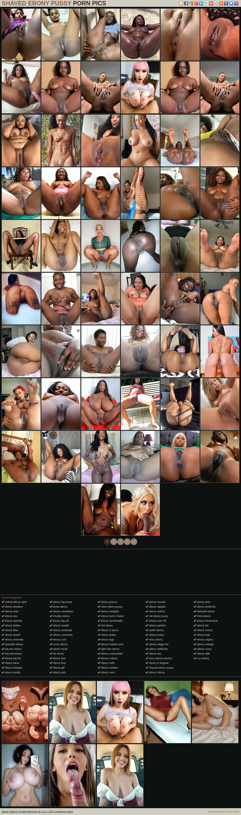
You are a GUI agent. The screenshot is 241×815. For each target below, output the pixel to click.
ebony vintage (204, 644)
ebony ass (9, 616)
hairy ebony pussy (110, 606)
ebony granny (107, 602)
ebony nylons (155, 611)
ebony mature (107, 658)
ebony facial (58, 649)
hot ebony (105, 625)
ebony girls (58, 672)
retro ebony (154, 639)
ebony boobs (11, 672)
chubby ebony (60, 616)
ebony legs (106, 639)
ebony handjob (108, 611)
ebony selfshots (157, 649)
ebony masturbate (110, 653)
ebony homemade (110, 620)
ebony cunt (58, 639)
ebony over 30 (156, 620)
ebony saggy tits (157, 644)
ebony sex (153, 653)
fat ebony (57, 653)
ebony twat (202, 634)
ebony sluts (202, 602)
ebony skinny (155, 672)
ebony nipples (156, 606)
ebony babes (11, 625)
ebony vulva (202, 649)
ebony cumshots (61, 634)
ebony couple (59, 625)
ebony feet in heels (111, 616)
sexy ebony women (159, 658)
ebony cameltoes (61, 611)
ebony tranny (203, 630)
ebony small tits (205, 606)
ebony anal (10, 611)
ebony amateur (12, 606)
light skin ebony (109, 649)
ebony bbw (10, 630)
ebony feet (58, 658)
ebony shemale (12, 639)
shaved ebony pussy (159, 667)
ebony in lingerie (157, 663)
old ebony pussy (157, 616)
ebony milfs (106, 663)
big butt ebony (12, 653)
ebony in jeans (108, 630)
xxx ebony (201, 658)
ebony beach (11, 634)
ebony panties (156, 625)
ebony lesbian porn (111, 644)
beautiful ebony (12, 644)
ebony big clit (59, 620)
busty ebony (59, 606)
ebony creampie (61, 630)
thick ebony (202, 616)
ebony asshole (12, 620)
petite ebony (155, 630)
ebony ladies (107, 634)
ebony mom (106, 672)
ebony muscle (156, 602)
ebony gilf (57, 667)
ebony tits (201, 625)
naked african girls (14, 602)
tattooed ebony (204, 611)
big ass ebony (12, 649)
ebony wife (202, 653)
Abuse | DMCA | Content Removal (19, 811)
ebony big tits (11, 658)
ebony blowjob (12, 667)
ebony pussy (155, 634)
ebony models (108, 667)
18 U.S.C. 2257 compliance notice (55, 811)
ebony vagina (203, 639)
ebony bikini (10, 663)
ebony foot (58, 663)
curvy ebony (59, 644)
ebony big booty (61, 602)
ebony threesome (206, 620)
